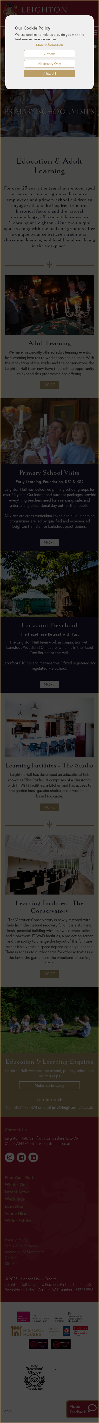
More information (49, 45)
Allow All (49, 73)
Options (49, 53)
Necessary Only (49, 63)
